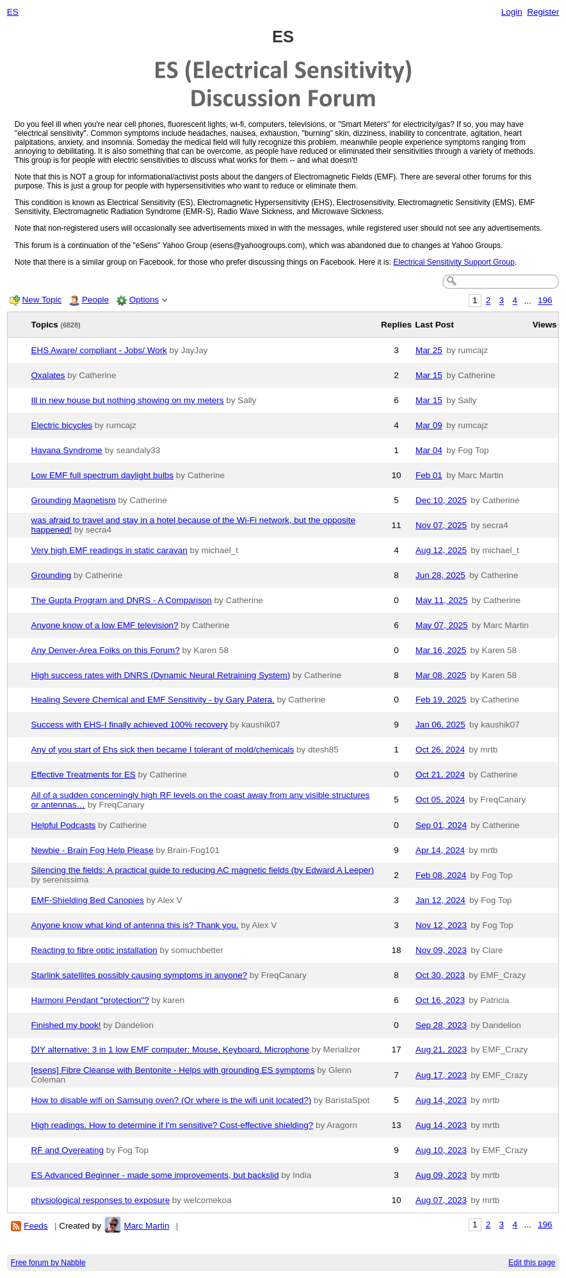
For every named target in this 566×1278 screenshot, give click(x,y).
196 (545, 301)
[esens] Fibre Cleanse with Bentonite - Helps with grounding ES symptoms (173, 1070)
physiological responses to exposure (100, 1200)
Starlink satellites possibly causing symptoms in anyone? (139, 975)
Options (144, 299)
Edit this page (531, 1262)
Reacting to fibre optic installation (94, 950)
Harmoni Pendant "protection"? (90, 1000)
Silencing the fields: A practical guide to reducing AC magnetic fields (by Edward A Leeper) (203, 870)
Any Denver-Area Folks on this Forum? (105, 650)
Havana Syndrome (66, 450)
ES (13, 12)
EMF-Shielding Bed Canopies (87, 900)
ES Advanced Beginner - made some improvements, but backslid (155, 1175)
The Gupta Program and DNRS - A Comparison (121, 600)
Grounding (51, 575)
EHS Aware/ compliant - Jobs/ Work (99, 350)
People (95, 299)
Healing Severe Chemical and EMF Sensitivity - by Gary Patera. (153, 699)
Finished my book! (66, 1025)
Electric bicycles (62, 425)
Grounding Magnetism (73, 500)
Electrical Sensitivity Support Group (453, 262)
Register (543, 12)
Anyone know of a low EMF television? (105, 625)
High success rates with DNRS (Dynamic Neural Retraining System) (161, 675)
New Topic (42, 299)
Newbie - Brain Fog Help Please (92, 850)
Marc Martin (146, 1226)
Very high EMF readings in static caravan (109, 550)
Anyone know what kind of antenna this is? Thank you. (135, 925)
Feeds (35, 1226)
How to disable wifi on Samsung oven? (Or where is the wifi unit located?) (171, 1100)
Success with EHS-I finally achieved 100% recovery (129, 724)
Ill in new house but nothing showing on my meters (127, 400)
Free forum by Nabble (48, 1262)
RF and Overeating (67, 1150)
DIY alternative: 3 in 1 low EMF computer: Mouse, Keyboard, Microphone (170, 1049)
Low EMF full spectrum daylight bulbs (102, 475)
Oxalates (48, 375)
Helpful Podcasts (63, 825)
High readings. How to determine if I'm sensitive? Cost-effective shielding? (172, 1125)
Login (511, 12)
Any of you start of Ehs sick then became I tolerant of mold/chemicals (163, 749)
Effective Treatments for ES (83, 774)
